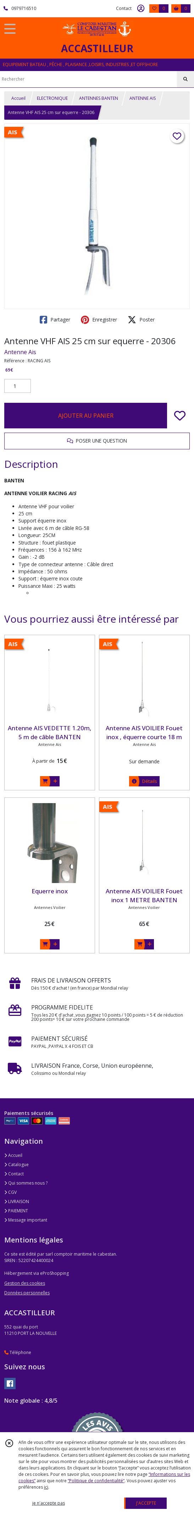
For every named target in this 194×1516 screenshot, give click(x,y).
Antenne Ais (20, 352)
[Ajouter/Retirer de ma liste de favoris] (180, 415)
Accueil (18, 98)
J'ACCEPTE (146, 1503)
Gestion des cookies (24, 1283)
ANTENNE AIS (142, 98)
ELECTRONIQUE (52, 98)
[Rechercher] (185, 79)
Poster (141, 319)
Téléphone (17, 1352)
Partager (55, 319)
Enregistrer (99, 319)
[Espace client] (140, 8)
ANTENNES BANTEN (98, 98)
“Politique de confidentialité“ (96, 1481)
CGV (10, 1192)
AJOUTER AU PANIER (85, 415)
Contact (124, 8)
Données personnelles (27, 1293)
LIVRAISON (16, 1201)
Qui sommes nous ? (26, 1183)
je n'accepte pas (48, 1503)
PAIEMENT (16, 1211)
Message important (25, 1220)
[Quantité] (17, 386)
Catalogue (16, 1165)
